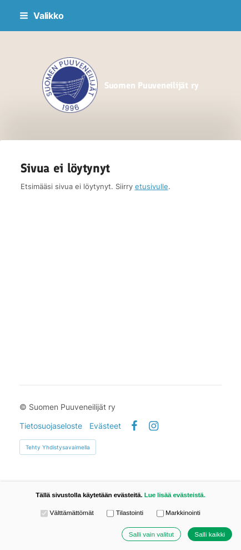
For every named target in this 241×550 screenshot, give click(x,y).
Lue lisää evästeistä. (174, 494)
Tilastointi (125, 513)
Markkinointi (178, 513)
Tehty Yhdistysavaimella (58, 447)
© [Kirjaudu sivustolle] (24, 407)
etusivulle (151, 186)
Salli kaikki (209, 534)
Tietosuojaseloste (50, 426)
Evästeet (105, 426)
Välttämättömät (67, 513)
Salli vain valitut (151, 534)
